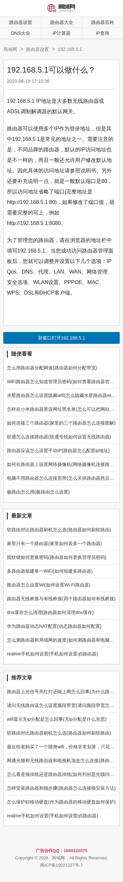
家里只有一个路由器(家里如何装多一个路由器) (54, 543)
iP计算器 (62, 33)
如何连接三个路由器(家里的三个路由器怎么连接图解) (61, 423)
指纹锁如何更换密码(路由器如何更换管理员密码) (56, 557)
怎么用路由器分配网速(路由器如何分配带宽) (52, 367)
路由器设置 (20, 22)
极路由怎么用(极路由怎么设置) (38, 492)
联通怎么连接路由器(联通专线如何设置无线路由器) (59, 436)
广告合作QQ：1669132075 (62, 850)
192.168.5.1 (70, 49)
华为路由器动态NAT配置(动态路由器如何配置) (54, 626)
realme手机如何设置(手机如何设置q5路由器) (52, 653)
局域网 (10, 49)
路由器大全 (61, 22)
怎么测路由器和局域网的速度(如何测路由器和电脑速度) (63, 640)
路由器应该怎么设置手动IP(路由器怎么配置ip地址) (58, 450)
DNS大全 (20, 33)
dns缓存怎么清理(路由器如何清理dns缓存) (50, 612)
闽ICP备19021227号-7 (61, 865)
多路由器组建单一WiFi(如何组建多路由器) (49, 571)
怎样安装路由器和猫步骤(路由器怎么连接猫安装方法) (61, 788)
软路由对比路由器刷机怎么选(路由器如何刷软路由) (59, 529)
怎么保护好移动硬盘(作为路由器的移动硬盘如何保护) (61, 802)
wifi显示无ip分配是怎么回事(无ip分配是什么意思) (56, 719)
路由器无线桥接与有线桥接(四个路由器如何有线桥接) (61, 598)
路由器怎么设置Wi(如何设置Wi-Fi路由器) (48, 584)
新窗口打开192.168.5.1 (61, 338)
